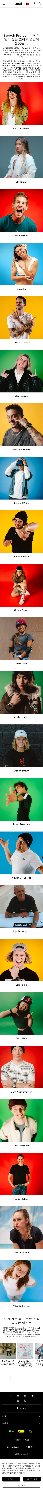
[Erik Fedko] (21, 985)
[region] (21, 1474)
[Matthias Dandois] (21, 342)
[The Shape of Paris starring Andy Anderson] (8, 1351)
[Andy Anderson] (21, 128)
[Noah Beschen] (21, 824)
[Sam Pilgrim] (21, 235)
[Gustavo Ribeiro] (22, 449)
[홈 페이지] (21, 3)
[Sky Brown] (21, 182)
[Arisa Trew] (21, 663)
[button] (3, 3)
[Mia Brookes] (21, 396)
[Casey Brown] (21, 610)
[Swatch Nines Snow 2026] (25, 1351)
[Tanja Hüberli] (21, 1199)
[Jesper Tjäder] (21, 503)
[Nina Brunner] (21, 1252)
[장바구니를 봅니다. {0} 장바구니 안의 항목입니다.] (39, 3)
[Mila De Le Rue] (21, 1306)
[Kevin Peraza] (21, 556)
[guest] (34, 3)
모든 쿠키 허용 (32, 1479)
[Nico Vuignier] (21, 1145)
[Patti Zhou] (22, 1038)
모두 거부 (11, 1479)
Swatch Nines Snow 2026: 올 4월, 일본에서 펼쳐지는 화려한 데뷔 (25, 1363)
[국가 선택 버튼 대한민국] (21, 1408)
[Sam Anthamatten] (21, 1092)
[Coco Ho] (21, 289)
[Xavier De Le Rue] (21, 877)
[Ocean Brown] (21, 770)
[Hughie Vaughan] (21, 931)
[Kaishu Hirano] (21, 717)
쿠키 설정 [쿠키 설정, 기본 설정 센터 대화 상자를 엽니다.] (21, 1485)
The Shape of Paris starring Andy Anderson (8, 1363)
